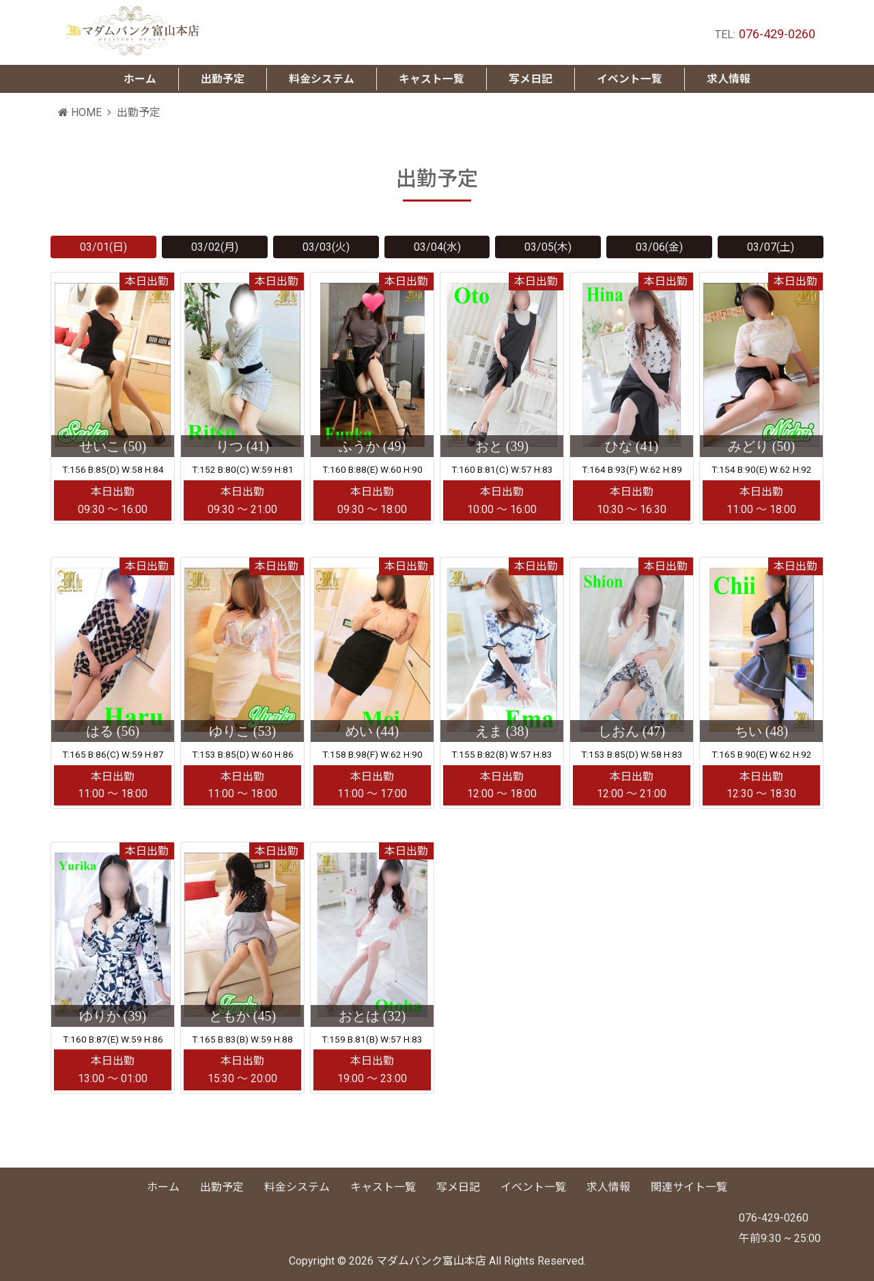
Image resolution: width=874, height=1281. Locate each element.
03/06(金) (659, 246)
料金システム (297, 1187)
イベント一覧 (533, 1187)
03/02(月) (214, 246)
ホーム (163, 1187)
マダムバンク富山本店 (431, 1261)
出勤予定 (222, 1187)
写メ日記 (458, 1187)
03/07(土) (770, 246)
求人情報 (608, 1187)
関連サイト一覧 (689, 1187)
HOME (80, 113)
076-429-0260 (777, 34)
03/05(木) (548, 246)
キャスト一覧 (383, 1187)
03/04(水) (437, 246)
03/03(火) (326, 246)
